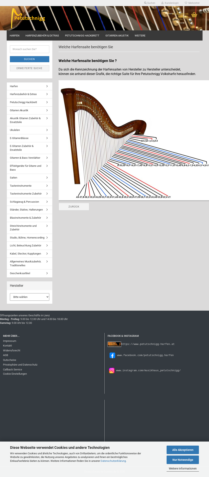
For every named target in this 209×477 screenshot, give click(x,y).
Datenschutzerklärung (113, 460)
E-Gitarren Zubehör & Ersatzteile (22, 147)
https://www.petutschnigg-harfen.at (148, 344)
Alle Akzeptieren (182, 449)
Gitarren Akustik (117, 35)
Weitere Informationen (183, 468)
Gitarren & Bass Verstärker (25, 157)
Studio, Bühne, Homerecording (27, 237)
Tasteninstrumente (21, 185)
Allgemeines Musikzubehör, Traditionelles (25, 263)
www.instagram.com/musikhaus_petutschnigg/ (147, 370)
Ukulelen (15, 130)
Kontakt (7, 345)
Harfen (14, 35)
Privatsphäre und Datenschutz (20, 364)
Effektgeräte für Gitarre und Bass (25, 167)
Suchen (29, 59)
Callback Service (12, 369)
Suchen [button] (149, 3)
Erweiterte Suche (29, 68)
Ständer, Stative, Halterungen (26, 209)
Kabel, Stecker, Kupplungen (25, 253)
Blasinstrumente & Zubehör (25, 217)
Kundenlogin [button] (170, 3)
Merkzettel (192, 3)
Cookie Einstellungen (15, 373)
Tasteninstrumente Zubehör (26, 193)
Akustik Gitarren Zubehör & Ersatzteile (25, 120)
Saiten (13, 177)
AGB (5, 355)
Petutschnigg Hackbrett (82, 35)
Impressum (9, 340)
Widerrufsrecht (11, 350)
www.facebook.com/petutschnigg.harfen (141, 355)
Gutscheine (9, 359)
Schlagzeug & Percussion (24, 201)
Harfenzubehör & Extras (42, 35)
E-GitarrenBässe (19, 138)
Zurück (73, 206)
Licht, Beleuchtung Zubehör (25, 245)
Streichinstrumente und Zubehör (23, 227)
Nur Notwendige (182, 459)
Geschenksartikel (20, 273)
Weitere (140, 35)
